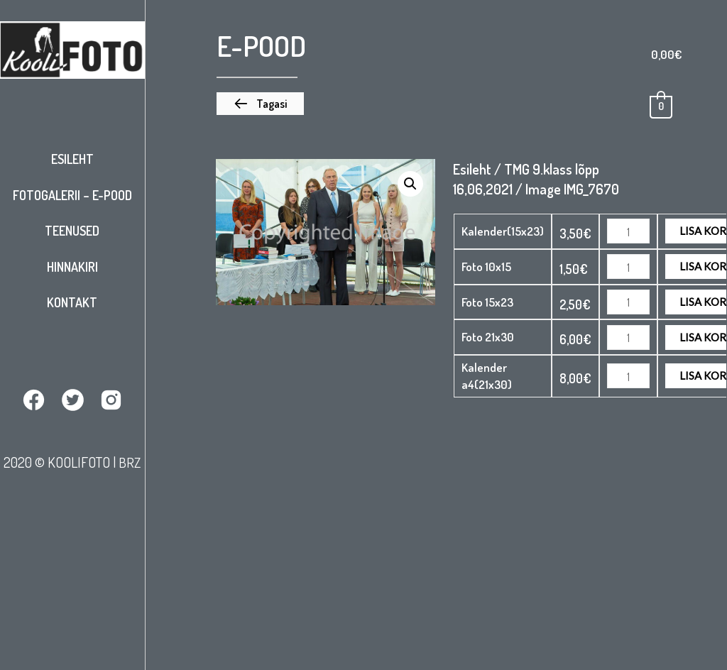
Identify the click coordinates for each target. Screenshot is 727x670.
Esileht (72, 159)
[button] (260, 103)
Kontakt (72, 302)
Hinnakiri (72, 267)
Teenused (72, 230)
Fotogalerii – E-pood (72, 195)
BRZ (130, 461)
